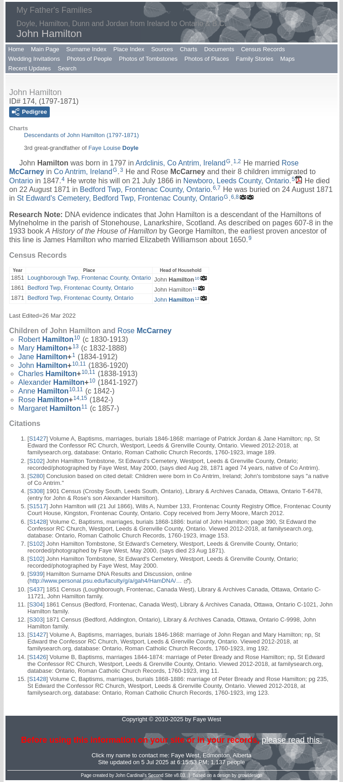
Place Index (128, 49)
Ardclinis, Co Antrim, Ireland (181, 163)
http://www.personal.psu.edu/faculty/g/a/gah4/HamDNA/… (105, 580)
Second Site (160, 775)
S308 (36, 491)
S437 (36, 589)
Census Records (263, 49)
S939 (36, 573)
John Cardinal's (131, 775)
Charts (188, 49)
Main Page (45, 49)
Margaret (49, 408)
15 (84, 398)
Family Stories (254, 58)
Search (67, 68)
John (174, 299)
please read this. (292, 740)
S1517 (38, 506)
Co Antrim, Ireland (83, 172)
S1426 (38, 657)
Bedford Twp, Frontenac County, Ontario (145, 189)
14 (76, 398)
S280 (36, 476)
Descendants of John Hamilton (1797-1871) (81, 135)
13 (76, 346)
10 (197, 278)
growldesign (250, 775)
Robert (46, 339)
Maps (287, 58)
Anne (43, 391)
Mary (43, 348)
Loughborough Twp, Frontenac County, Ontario (89, 277)
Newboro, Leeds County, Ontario (236, 181)
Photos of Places (207, 58)
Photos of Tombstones (148, 58)
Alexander (51, 382)
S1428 (38, 521)
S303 (36, 619)
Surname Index (86, 49)
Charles (47, 374)
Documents (219, 49)
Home (16, 49)
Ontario (21, 181)
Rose (144, 331)
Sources (162, 49)
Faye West (185, 755)
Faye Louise (113, 147)
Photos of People (89, 58)
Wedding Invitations (34, 58)
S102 (36, 460)
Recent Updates (29, 68)
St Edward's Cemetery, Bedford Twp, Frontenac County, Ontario (120, 198)
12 (197, 298)
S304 (36, 604)
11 (195, 288)
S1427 (38, 438)
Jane (43, 357)
